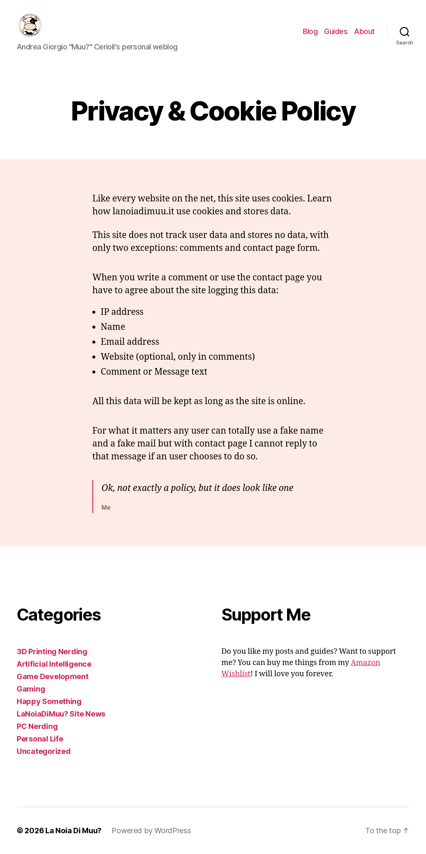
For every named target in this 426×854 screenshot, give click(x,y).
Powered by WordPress (151, 830)
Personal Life (40, 738)
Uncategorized (44, 751)
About (364, 31)
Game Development (53, 676)
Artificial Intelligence (54, 664)
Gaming (31, 689)
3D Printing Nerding (52, 651)
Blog (310, 31)
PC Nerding (37, 726)
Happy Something (49, 701)
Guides (335, 31)
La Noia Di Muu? (73, 830)
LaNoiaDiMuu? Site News (61, 713)
